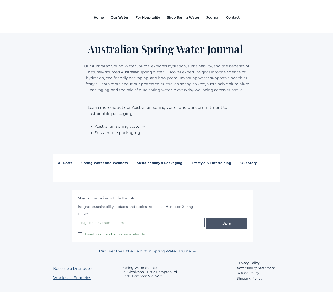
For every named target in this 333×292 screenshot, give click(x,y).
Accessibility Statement (256, 268)
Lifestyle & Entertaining (211, 163)
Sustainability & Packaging (159, 163)
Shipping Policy (249, 278)
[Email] (139, 222)
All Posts (65, 163)
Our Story (248, 163)
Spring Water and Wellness (104, 163)
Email (83, 214)
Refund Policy (248, 273)
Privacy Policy (248, 263)
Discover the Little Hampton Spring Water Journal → (147, 251)
